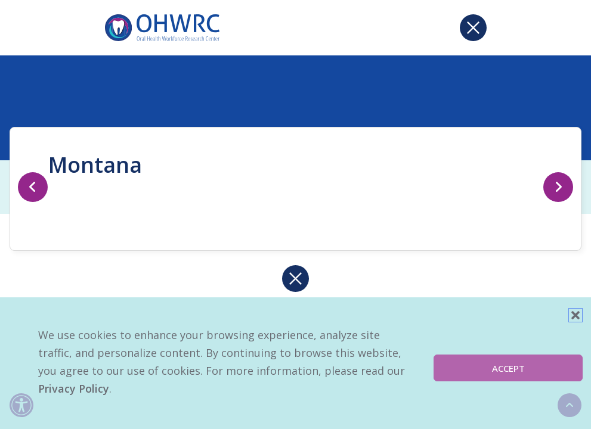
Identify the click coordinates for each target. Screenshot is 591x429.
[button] (575, 315)
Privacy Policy (73, 388)
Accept (508, 368)
